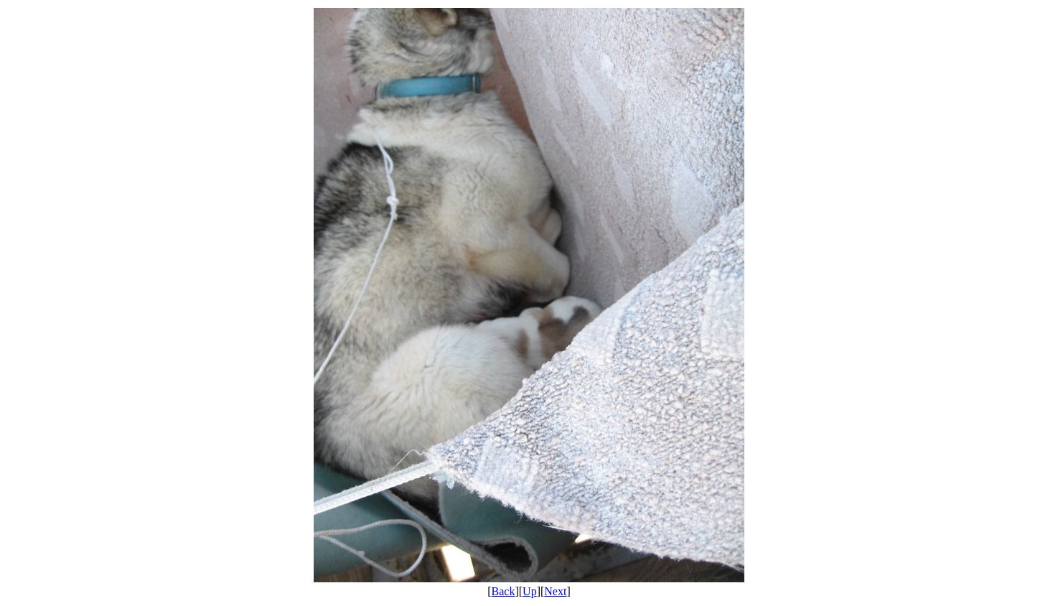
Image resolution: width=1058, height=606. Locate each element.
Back (503, 591)
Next (555, 591)
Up (530, 591)
